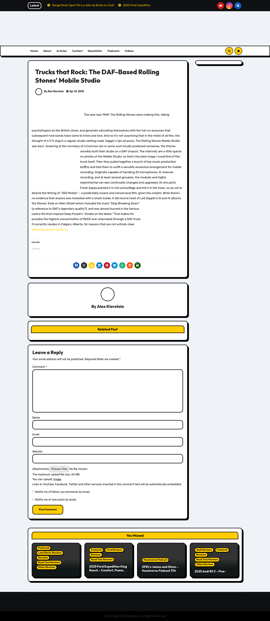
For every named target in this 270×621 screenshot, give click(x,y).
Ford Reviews (114, 549)
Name (36, 417)
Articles (61, 51)
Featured (43, 548)
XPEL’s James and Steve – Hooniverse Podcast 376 (160, 569)
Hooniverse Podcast (155, 559)
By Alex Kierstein (49, 91)
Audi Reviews (204, 549)
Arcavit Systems (57, 229)
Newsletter (95, 51)
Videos (129, 51)
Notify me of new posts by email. (56, 499)
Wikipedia (38, 229)
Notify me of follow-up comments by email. (62, 491)
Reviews (43, 557)
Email (35, 434)
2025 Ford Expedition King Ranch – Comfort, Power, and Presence (108, 570)
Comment (39, 367)
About (47, 51)
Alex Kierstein (110, 306)
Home (34, 51)
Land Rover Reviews (50, 552)
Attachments (40, 469)
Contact (77, 51)
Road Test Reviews (49, 562)
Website (37, 451)
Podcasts (113, 51)
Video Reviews (46, 567)
